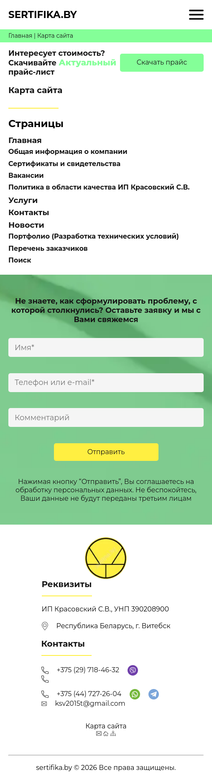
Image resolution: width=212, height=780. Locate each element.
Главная (20, 35)
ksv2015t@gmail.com (90, 703)
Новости (26, 225)
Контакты (28, 212)
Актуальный (87, 62)
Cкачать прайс (162, 62)
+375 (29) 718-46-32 (88, 670)
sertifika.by (42, 15)
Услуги (23, 200)
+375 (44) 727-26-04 (89, 694)
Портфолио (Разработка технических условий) (93, 236)
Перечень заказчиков (48, 248)
